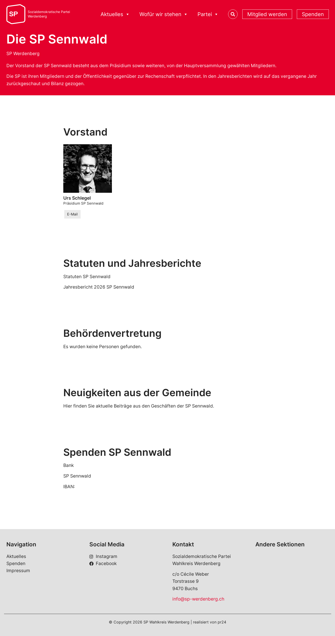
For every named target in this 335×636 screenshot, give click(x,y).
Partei (208, 14)
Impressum (18, 570)
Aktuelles (115, 14)
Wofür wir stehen (163, 14)
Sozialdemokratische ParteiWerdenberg (49, 14)
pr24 (222, 622)
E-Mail (72, 214)
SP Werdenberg (23, 53)
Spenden (313, 14)
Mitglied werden (267, 14)
